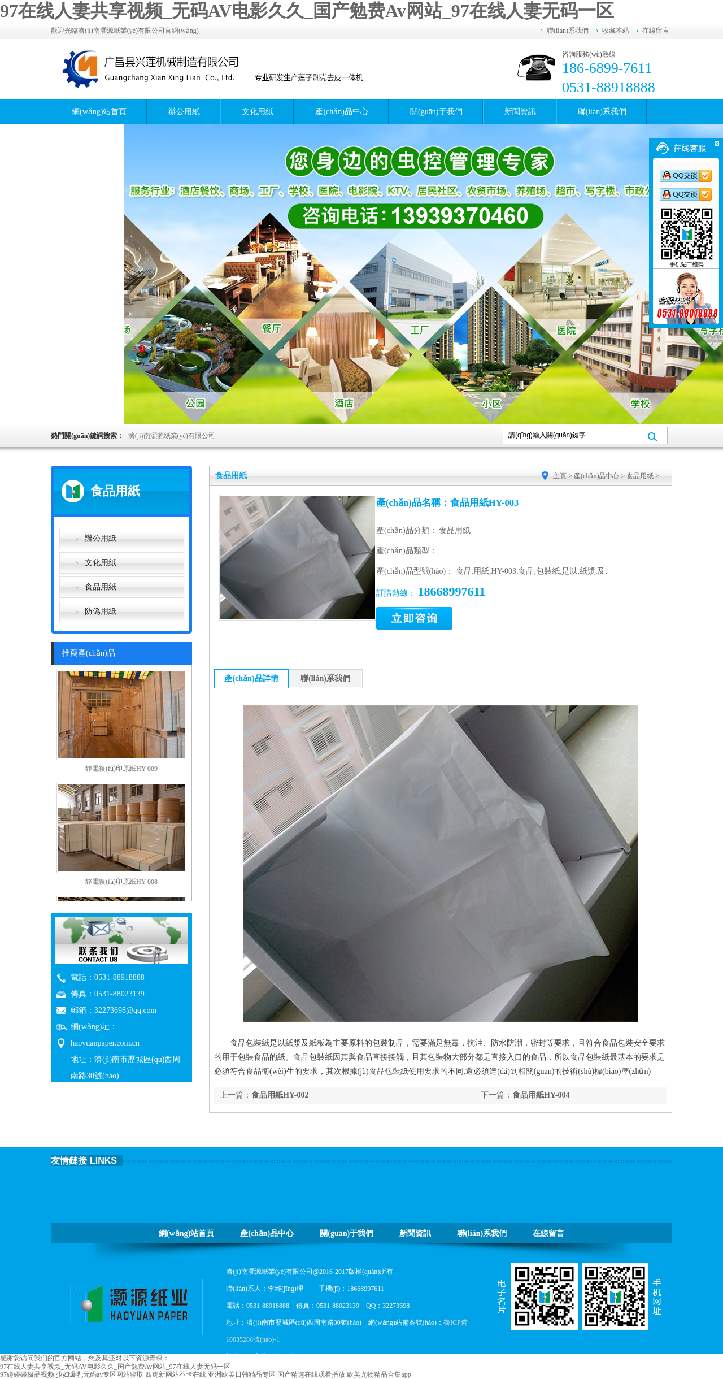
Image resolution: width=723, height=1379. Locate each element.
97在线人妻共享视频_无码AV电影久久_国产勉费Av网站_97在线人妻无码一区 (307, 11)
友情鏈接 (69, 1160)
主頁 (560, 476)
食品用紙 (100, 587)
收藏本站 (615, 30)
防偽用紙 (100, 611)
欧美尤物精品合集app (379, 1374)
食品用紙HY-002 (279, 1095)
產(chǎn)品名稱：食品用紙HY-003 (447, 502)
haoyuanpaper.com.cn (105, 1043)
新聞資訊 (520, 111)
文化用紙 (257, 111)
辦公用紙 (184, 111)
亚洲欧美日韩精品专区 (242, 1374)
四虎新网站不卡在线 (175, 1374)
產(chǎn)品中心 (341, 111)
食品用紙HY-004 (540, 1095)
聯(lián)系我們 (568, 30)
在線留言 (655, 30)
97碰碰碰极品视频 (27, 1374)
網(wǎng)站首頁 (99, 111)
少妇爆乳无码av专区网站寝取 (99, 1374)
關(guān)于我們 (436, 111)
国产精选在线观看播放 (311, 1374)
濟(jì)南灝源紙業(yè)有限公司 (171, 436)
